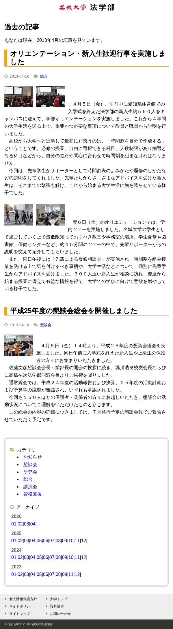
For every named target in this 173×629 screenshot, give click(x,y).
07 (52, 540)
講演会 (30, 486)
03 (26, 523)
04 (33, 523)
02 (20, 523)
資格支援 (32, 493)
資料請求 (54, 606)
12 (83, 540)
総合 (44, 76)
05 (39, 540)
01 (13, 523)
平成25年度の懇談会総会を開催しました (73, 311)
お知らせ (32, 457)
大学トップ (55, 599)
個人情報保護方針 (20, 599)
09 (64, 540)
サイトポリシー (18, 606)
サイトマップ (16, 614)
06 (45, 540)
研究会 (30, 472)
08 (58, 540)
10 (71, 540)
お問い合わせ (57, 614)
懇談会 (45, 325)
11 (77, 540)
